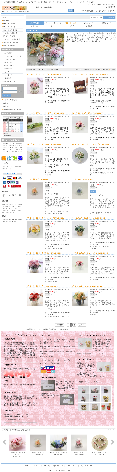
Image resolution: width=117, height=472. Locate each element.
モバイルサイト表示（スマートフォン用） (67, 466)
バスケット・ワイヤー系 (52, 23)
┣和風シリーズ (8, 65)
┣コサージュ (7, 69)
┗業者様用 (7, 78)
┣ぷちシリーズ (8, 62)
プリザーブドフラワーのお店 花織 (58, 470)
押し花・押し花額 (9, 36)
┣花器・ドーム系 (9, 59)
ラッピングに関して (10, 33)
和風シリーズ (106, 23)
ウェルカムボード (9, 24)
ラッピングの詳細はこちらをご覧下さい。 (91, 353)
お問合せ (6, 103)
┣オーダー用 (7, 75)
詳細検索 (48, 7)
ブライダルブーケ (9, 27)
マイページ (51, 466)
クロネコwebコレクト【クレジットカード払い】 (56, 360)
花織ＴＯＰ (7, 17)
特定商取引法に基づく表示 (12, 109)
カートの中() (109, 11)
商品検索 (6, 20)
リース (53, 26)
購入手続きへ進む (9, 45)
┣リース (6, 72)
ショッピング (99, 11)
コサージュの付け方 (10, 30)
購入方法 (6, 106)
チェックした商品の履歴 (11, 39)
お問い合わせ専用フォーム (13, 420)
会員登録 (111, 4)
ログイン (104, 4)
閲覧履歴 (90, 11)
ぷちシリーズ (88, 23)
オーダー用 (71, 26)
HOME (83, 11)
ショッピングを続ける (10, 42)
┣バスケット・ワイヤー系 (12, 56)
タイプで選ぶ (7, 53)
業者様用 (89, 26)
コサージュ (35, 26)
